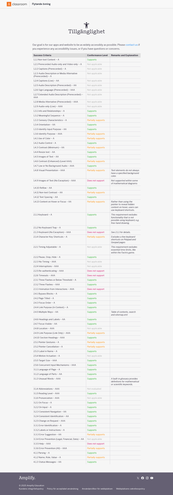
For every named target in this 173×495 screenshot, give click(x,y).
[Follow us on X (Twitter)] (138, 478)
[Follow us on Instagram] (147, 478)
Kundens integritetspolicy (31, 488)
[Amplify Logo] (17, 4)
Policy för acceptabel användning (62, 488)
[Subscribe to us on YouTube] (151, 478)
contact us (132, 44)
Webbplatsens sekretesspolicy (130, 488)
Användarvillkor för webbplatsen (97, 488)
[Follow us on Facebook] (142, 478)
